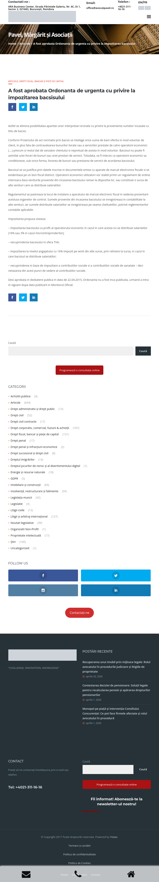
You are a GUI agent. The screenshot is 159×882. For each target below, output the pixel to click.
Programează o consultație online (79, 370)
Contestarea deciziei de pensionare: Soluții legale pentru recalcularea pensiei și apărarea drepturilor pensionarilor (116, 690)
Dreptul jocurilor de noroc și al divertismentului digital (45, 466)
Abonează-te (91, 811)
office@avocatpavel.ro (100, 8)
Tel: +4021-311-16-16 (25, 787)
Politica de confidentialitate (79, 854)
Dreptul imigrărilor (23, 459)
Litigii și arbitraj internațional (29, 516)
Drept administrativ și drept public (33, 409)
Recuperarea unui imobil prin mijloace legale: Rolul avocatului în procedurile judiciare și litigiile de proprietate (116, 666)
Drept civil (17, 415)
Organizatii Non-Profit (25, 529)
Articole (24, 43)
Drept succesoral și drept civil (30, 453)
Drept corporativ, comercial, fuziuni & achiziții (40, 428)
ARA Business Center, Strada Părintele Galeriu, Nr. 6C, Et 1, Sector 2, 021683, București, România (44, 8)
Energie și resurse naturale (28, 472)
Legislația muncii (21, 497)
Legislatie (17, 504)
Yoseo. (114, 837)
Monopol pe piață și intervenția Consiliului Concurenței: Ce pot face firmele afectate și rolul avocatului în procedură (115, 713)
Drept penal (18, 440)
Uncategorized (20, 548)
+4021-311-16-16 (124, 8)
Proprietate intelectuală (26, 535)
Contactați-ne (79, 612)
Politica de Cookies (79, 863)
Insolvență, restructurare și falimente (34, 491)
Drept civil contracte (24, 421)
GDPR (14, 478)
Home (12, 43)
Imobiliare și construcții (26, 485)
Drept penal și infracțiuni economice (34, 447)
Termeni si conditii (79, 845)
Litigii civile (18, 510)
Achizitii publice (21, 396)
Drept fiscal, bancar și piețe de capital (41, 81)
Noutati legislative (22, 523)
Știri (13, 542)
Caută (12, 343)
